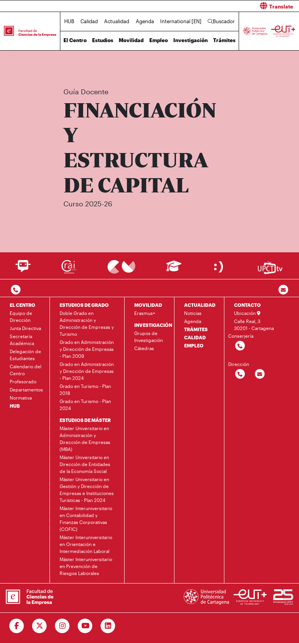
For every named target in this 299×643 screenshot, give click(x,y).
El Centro (75, 40)
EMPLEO (193, 345)
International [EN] (181, 21)
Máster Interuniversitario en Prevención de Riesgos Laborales (86, 566)
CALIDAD (195, 337)
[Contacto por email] (283, 290)
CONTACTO (247, 305)
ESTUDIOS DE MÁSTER (85, 420)
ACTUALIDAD (199, 305)
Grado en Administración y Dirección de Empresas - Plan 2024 (87, 371)
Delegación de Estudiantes (25, 355)
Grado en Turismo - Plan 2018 (85, 389)
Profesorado (23, 381)
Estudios (102, 40)
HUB (69, 21)
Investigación (190, 40)
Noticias (193, 313)
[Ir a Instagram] (62, 626)
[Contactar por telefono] (16, 290)
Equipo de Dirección (21, 316)
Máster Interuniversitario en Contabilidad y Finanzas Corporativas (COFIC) (169, 68)
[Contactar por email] (260, 374)
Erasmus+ (144, 313)
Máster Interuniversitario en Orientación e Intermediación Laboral (86, 544)
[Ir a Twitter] (40, 626)
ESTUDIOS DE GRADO (84, 305)
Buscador (221, 21)
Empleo (158, 40)
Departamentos (26, 389)
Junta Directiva (25, 328)
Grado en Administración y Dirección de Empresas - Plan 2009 (87, 349)
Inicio (64, 68)
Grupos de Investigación (148, 336)
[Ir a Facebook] (17, 626)
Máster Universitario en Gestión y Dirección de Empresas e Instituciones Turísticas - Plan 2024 (87, 489)
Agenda (145, 21)
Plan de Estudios (262, 68)
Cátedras (144, 348)
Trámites (224, 40)
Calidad (89, 21)
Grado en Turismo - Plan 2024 (85, 404)
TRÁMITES (196, 329)
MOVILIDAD (148, 305)
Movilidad (131, 40)
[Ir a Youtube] (85, 626)
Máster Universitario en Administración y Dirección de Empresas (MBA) (85, 438)
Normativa (21, 397)
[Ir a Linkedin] (108, 626)
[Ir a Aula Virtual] (173, 269)
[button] (227, 6)
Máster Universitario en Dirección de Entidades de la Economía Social (85, 464)
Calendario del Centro (25, 370)
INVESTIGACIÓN (153, 325)
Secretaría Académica (22, 339)
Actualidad (116, 21)
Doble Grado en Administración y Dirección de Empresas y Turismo (87, 323)
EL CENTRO (22, 305)
